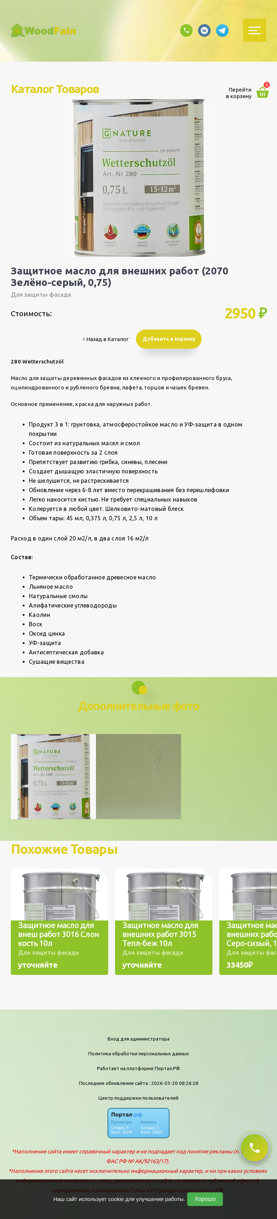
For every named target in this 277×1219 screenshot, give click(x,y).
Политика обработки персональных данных (138, 1053)
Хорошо (205, 1199)
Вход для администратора (138, 1039)
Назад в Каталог (106, 339)
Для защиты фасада (41, 294)
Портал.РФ (167, 1068)
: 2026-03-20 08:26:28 (173, 1083)
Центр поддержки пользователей (138, 1098)
